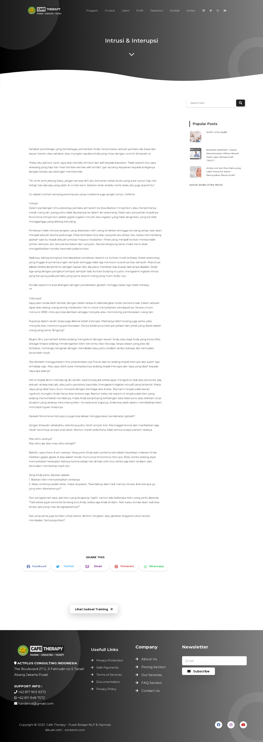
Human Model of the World (207, 180)
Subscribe (198, 671)
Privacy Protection (109, 661)
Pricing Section (153, 667)
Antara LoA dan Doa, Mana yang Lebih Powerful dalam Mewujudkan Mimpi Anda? (222, 168)
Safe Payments (107, 668)
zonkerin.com (74, 730)
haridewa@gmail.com (36, 703)
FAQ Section (151, 683)
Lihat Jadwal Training (93, 609)
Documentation (108, 681)
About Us (149, 659)
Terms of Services (109, 674)
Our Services (151, 675)
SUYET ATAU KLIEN (217, 135)
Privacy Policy (106, 688)
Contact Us (150, 691)
